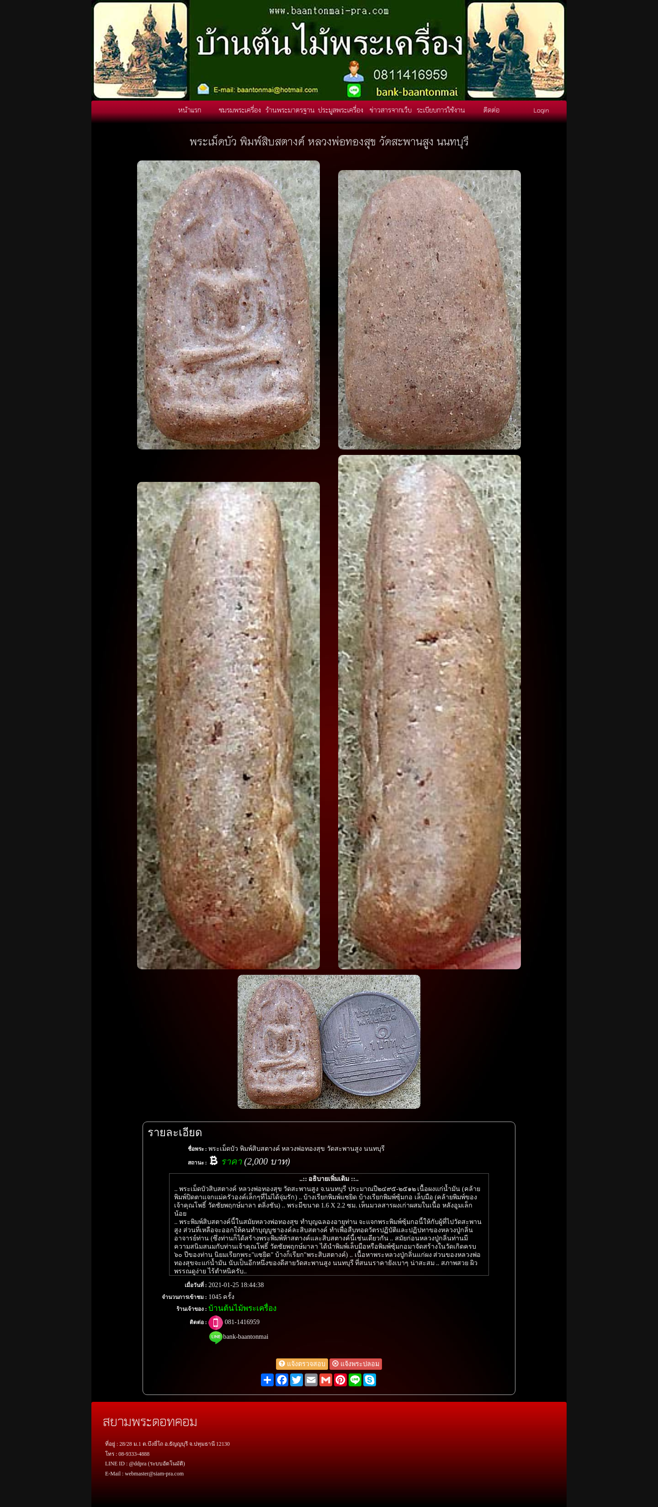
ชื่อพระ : (197, 1149)
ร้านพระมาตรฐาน (290, 109)
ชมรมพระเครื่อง (240, 109)
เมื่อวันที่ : (196, 1285)
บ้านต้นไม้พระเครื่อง (242, 1308)
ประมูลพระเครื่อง (340, 109)
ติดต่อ (491, 109)
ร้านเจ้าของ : (191, 1309)
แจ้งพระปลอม (355, 1364)
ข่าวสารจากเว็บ (391, 109)
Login (541, 109)
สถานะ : (197, 1163)
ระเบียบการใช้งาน (441, 109)
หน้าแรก (189, 109)
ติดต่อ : (198, 1322)
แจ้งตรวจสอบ (302, 1364)
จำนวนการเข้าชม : (184, 1297)
